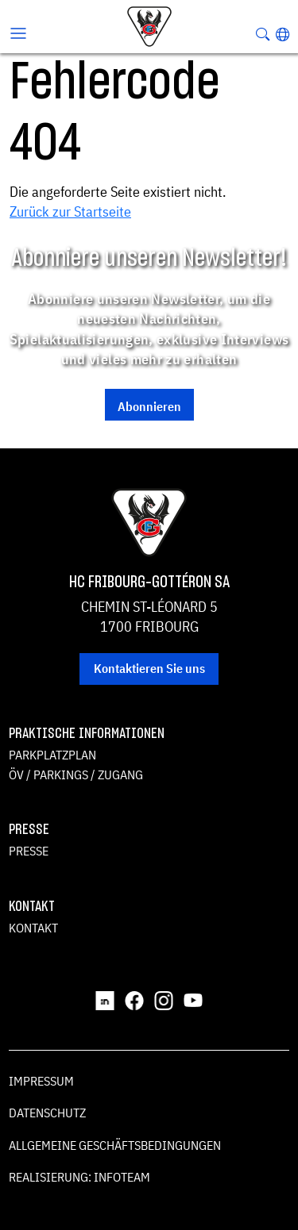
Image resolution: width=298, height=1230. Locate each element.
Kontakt (33, 928)
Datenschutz (47, 1112)
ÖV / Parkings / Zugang (76, 774)
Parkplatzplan (52, 755)
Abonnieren (149, 406)
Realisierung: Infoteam (79, 1177)
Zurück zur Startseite (70, 211)
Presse (28, 851)
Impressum (41, 1081)
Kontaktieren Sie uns (149, 668)
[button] (282, 34)
